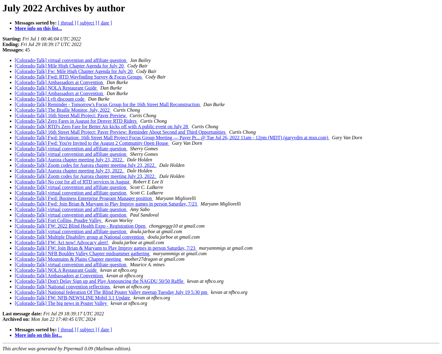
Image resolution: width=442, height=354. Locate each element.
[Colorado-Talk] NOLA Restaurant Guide (56, 87)
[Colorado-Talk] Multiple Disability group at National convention (80, 237)
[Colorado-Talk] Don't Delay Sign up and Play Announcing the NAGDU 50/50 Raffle (99, 281)
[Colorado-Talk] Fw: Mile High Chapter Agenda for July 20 (74, 71)
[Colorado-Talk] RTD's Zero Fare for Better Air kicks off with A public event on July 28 (102, 126)
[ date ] (105, 22)
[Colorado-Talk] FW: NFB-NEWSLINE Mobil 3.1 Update (73, 297)
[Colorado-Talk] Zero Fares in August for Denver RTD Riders (76, 121)
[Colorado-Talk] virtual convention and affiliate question (71, 60)
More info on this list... (38, 28)
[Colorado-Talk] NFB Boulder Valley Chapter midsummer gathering (83, 253)
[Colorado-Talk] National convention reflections (63, 286)
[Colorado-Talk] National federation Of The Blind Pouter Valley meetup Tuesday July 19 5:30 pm (111, 292)
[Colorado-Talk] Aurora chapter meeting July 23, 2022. (69, 159)
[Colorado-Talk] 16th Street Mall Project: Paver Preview (71, 115)
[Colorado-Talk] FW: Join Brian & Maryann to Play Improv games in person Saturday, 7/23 (105, 248)
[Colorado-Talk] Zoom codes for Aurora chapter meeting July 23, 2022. (86, 165)
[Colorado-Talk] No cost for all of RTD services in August (72, 181)
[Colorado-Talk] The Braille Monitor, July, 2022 (63, 110)
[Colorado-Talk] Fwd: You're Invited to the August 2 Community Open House (92, 143)
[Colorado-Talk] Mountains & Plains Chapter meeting (68, 259)
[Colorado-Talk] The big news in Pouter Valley (61, 303)
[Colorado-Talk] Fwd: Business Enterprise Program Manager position (84, 198)
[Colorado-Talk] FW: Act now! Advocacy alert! (62, 242)
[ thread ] (67, 22)
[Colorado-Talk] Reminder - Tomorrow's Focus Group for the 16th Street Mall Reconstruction (108, 104)
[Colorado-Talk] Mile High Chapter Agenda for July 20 (70, 65)
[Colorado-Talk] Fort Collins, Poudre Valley (59, 220)
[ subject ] (87, 22)
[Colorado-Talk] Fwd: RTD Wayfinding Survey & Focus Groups (79, 76)
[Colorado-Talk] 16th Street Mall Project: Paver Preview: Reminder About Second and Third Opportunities (121, 132)
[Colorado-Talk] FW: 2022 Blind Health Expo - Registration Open (81, 226)
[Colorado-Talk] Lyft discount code (50, 99)
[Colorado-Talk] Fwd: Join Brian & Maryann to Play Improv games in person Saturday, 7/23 (106, 203)
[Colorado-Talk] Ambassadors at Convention (59, 82)
